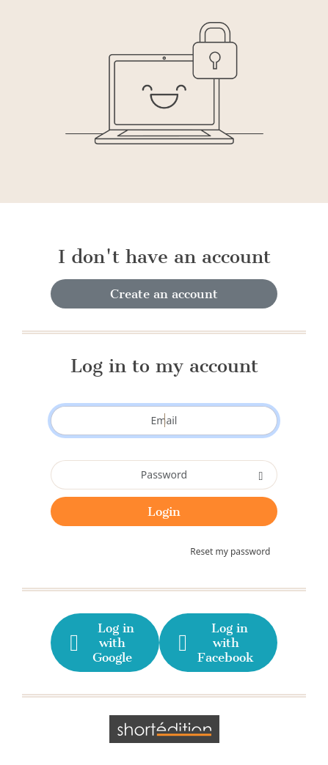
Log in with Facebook (215, 643)
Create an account (164, 294)
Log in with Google (100, 643)
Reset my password (230, 551)
